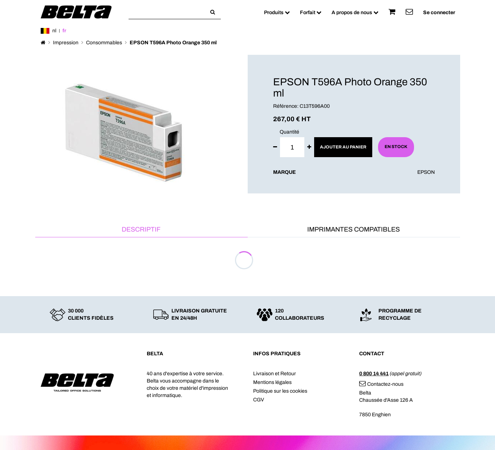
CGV (258, 399)
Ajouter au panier (343, 147)
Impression (65, 42)
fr (64, 30)
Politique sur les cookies (280, 391)
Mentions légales (272, 382)
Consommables (104, 42)
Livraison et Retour (274, 373)
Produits (277, 12)
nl (54, 30)
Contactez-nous (381, 384)
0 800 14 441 (374, 373)
